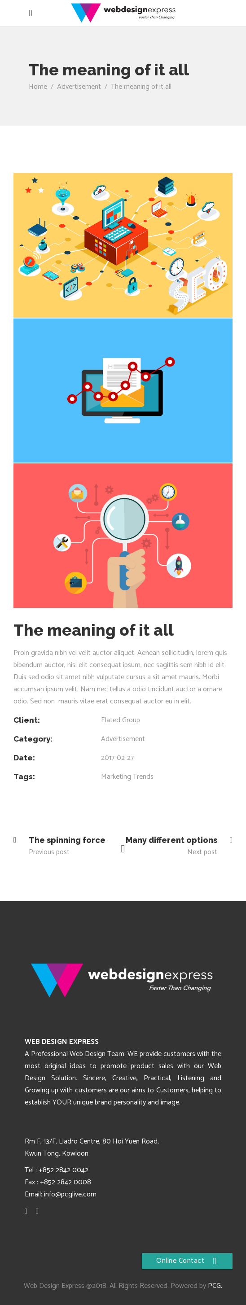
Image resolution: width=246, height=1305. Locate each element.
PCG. (215, 1286)
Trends (143, 777)
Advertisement (79, 87)
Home (38, 87)
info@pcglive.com (70, 1194)
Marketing (116, 777)
